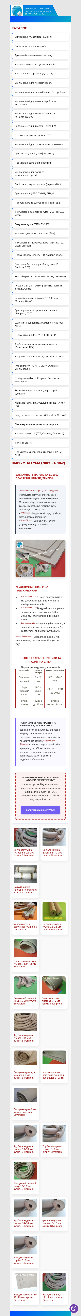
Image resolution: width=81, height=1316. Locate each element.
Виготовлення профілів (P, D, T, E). (34, 73)
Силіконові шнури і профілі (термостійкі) (38, 184)
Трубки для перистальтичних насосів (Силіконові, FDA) (36, 346)
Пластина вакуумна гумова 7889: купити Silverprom (25, 964)
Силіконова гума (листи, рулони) (33, 36)
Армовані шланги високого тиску (34, 55)
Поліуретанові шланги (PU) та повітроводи (39, 255)
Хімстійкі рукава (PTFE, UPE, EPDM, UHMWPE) (40, 276)
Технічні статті (23, 442)
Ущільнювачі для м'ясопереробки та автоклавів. (35, 103)
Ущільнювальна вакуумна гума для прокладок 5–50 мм (54, 1075)
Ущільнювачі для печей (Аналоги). (34, 82)
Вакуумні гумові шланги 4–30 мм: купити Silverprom (52, 853)
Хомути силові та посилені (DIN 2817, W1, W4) (40, 415)
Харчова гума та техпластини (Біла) (35, 233)
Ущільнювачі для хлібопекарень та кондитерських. (35, 115)
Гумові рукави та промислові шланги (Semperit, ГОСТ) (36, 312)
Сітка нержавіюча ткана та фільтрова (36, 424)
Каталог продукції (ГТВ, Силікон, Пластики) (39, 433)
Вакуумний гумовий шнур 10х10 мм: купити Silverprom (25, 1186)
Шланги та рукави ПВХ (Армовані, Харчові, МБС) (39, 324)
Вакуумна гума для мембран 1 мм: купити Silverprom (24, 1075)
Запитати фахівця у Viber (40, 810)
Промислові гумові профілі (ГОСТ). (34, 135)
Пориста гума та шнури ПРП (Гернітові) (37, 202)
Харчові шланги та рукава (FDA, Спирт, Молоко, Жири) (37, 299)
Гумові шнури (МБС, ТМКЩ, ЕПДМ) (34, 193)
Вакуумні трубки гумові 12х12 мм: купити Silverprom (52, 927)
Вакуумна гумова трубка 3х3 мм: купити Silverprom (24, 1260)
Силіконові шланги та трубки (31, 46)
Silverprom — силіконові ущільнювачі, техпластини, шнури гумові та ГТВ (38, 11)
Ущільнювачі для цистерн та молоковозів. (39, 144)
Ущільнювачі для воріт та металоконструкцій (29, 173)
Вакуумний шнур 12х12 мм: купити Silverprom (52, 1297)
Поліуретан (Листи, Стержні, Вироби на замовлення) (37, 380)
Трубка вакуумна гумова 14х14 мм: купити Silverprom (24, 1223)
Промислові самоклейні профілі (33, 162)
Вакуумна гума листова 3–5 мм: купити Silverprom (52, 1001)
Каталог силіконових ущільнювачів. (35, 64)
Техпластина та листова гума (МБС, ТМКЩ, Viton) (39, 213)
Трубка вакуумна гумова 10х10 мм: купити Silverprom (24, 1149)
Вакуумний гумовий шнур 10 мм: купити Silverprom (25, 1001)
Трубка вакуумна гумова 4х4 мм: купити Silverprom (24, 1038)
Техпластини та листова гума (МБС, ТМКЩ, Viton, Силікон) (39, 244)
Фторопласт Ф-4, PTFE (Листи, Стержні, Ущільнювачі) (37, 367)
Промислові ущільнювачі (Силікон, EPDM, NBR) (38, 453)
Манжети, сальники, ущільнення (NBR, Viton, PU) (40, 404)
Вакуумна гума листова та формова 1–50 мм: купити (25, 890)
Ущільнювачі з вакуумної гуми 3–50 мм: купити (25, 927)
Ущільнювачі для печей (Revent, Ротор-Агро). (40, 92)
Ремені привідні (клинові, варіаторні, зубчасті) (36, 392)
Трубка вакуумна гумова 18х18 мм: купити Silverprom (52, 1223)
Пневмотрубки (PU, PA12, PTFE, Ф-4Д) (36, 335)
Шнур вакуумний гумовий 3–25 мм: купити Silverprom (24, 853)
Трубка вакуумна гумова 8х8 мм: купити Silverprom (52, 1149)
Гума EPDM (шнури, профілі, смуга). (34, 153)
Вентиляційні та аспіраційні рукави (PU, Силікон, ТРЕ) (37, 266)
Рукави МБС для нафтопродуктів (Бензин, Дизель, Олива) (38, 287)
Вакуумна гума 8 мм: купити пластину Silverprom (25, 1112)
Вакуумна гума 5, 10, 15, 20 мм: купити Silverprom (25, 1297)
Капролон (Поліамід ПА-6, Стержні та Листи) (40, 356)
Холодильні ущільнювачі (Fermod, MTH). (38, 126)
